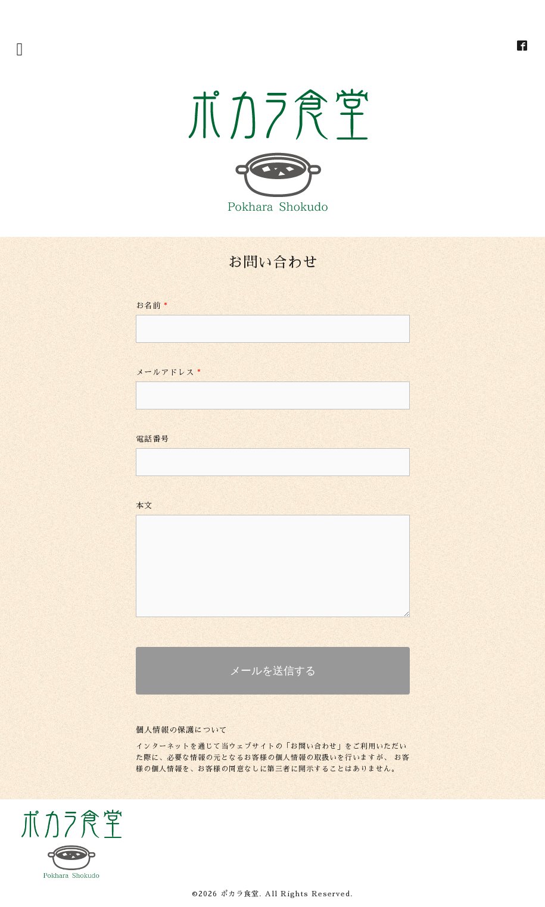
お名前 (152, 305)
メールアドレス (168, 372)
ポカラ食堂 (239, 893)
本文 (144, 505)
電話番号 (152, 439)
